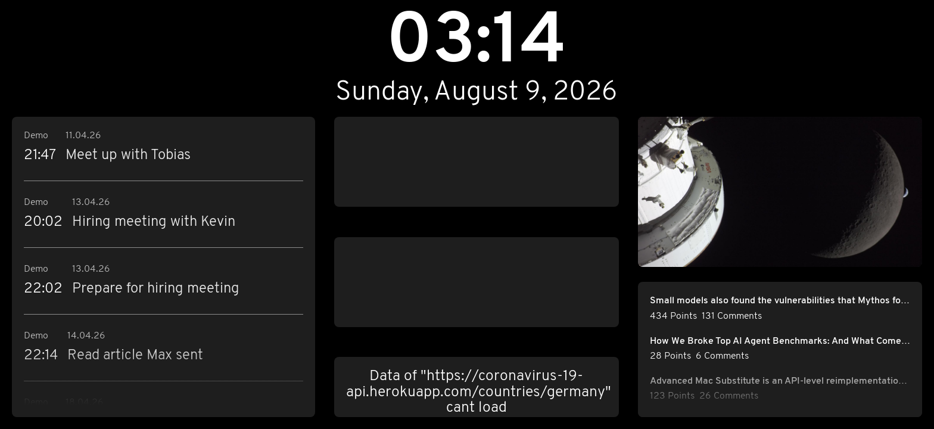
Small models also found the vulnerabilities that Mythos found (780, 301)
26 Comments (728, 396)
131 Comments (732, 316)
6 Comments (722, 356)
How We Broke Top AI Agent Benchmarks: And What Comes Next (780, 341)
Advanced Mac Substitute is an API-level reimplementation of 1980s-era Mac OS (780, 381)
